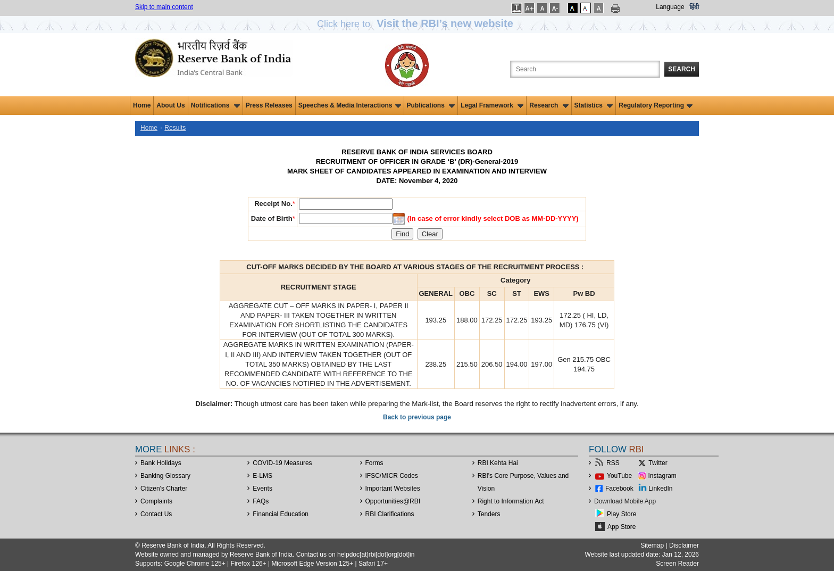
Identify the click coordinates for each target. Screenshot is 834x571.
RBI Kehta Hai (498, 463)
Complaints (156, 501)
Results (175, 127)
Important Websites (392, 488)
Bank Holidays (160, 463)
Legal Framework (492, 105)
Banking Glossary (165, 475)
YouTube (619, 475)
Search (681, 69)
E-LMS (262, 475)
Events (262, 488)
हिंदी (694, 7)
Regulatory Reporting (656, 105)
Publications (431, 105)
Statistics (593, 105)
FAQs (261, 501)
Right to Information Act (511, 501)
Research (548, 105)
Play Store (621, 514)
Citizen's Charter (163, 488)
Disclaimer (684, 545)
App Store (621, 527)
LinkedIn (660, 488)
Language (670, 7)
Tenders (489, 514)
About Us (170, 105)
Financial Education (280, 514)
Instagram (662, 475)
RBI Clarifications (389, 514)
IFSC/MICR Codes (391, 475)
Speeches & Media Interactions (349, 105)
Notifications (215, 105)
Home (142, 105)
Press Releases (269, 105)
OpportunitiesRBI (393, 501)
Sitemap (652, 545)
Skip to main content (164, 7)
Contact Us (156, 514)
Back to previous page (417, 417)
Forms (374, 463)
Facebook (619, 488)
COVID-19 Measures (282, 463)
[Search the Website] (585, 69)
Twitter (657, 463)
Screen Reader (677, 563)
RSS (613, 463)
